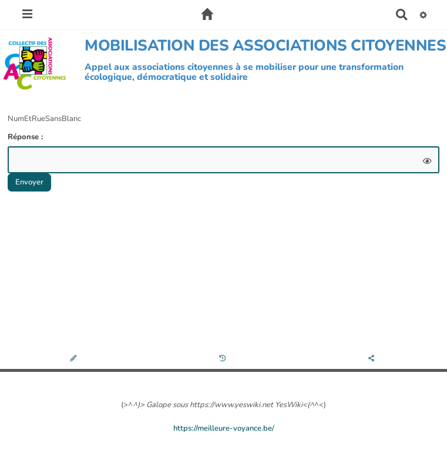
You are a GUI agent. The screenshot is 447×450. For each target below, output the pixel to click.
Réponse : (26, 137)
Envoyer (29, 182)
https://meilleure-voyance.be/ (223, 428)
